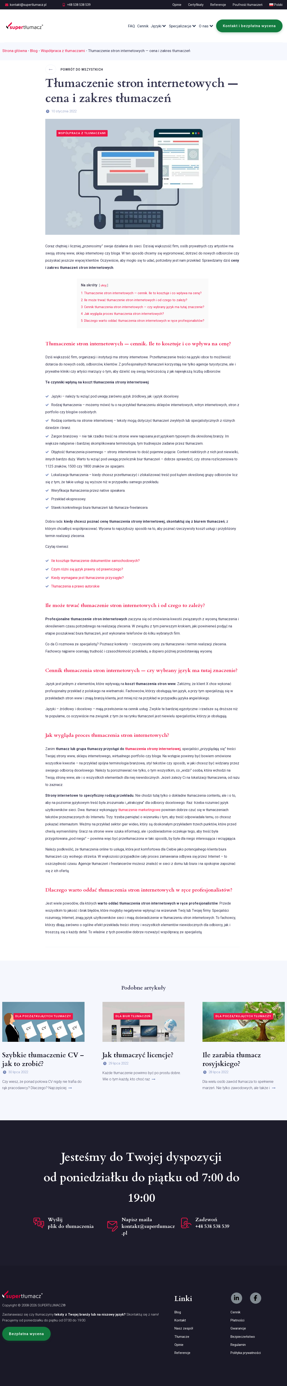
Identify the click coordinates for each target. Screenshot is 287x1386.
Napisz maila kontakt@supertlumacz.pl (148, 1226)
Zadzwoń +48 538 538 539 (212, 1223)
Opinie (176, 5)
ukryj (104, 285)
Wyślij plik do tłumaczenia (71, 1223)
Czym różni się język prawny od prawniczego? (87, 569)
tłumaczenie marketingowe (139, 810)
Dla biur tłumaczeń (132, 1016)
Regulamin (238, 1345)
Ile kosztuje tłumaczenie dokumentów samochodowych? (95, 561)
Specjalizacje (183, 26)
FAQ (131, 26)
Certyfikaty (196, 5)
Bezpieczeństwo (242, 1337)
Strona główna (14, 50)
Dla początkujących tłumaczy (43, 1016)
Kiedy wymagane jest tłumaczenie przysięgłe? (87, 578)
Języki (159, 26)
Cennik (142, 26)
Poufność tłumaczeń (248, 5)
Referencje (218, 5)
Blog (34, 50)
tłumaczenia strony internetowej (152, 749)
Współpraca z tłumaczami (63, 50)
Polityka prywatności (245, 1353)
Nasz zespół (183, 1328)
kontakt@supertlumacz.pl (28, 5)
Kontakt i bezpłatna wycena (249, 26)
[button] (26, 1334)
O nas (206, 26)
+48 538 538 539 (79, 5)
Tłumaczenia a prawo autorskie (75, 586)
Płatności (237, 1320)
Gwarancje (238, 1328)
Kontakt (180, 1320)
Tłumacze (181, 1337)
